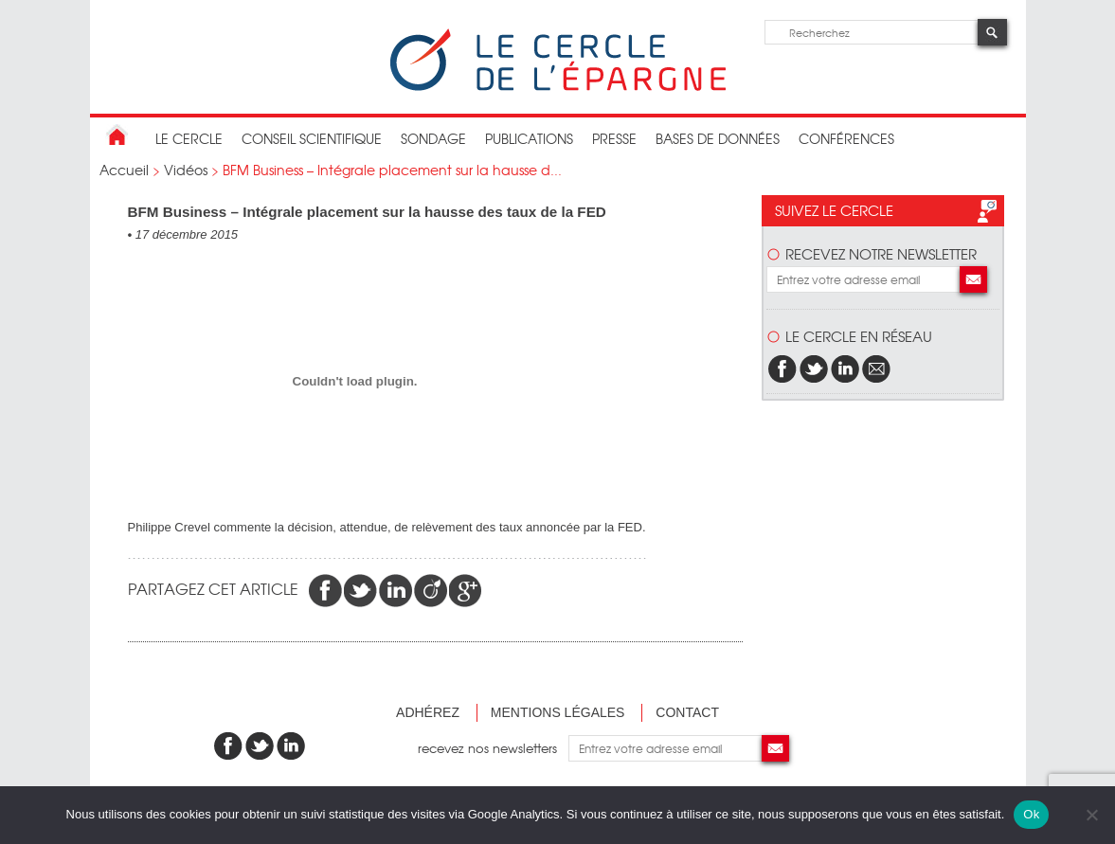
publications (529, 138)
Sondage (433, 138)
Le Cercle (189, 138)
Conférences (846, 138)
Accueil (124, 169)
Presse (614, 138)
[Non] (1091, 814)
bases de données (718, 138)
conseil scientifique (312, 138)
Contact (687, 712)
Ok (1031, 814)
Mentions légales (558, 712)
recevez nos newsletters (493, 748)
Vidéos (185, 169)
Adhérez (427, 712)
